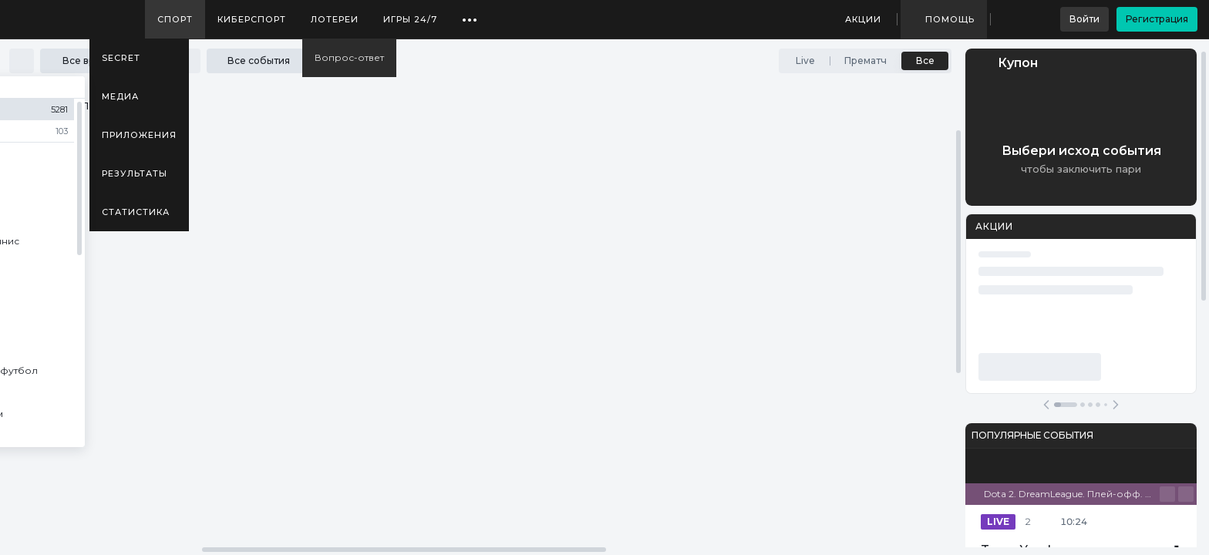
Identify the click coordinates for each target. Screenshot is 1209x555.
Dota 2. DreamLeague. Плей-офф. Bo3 (1072, 494)
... (470, 14)
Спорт (175, 19)
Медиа (120, 96)
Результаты (134, 173)
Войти (1084, 19)
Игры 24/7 (410, 19)
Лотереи (335, 19)
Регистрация (1157, 19)
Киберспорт (251, 19)
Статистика (136, 212)
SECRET (121, 57)
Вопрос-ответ (349, 57)
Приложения (139, 135)
